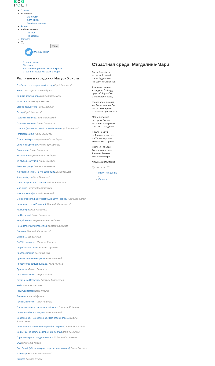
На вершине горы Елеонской (32, 204)
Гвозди (20, 112)
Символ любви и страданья (31, 312)
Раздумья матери (26, 291)
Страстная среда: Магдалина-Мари (41, 71)
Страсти (102, 179)
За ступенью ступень (27, 161)
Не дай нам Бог (25, 220)
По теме (31, 32)
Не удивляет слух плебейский (32, 226)
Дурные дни (23, 150)
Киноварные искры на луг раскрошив (36, 172)
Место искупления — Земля (31, 182)
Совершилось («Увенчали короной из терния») (41, 326)
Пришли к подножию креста (31, 258)
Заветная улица (25, 166)
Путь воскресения (26, 274)
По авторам (33, 36)
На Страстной (24, 215)
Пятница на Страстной (28, 280)
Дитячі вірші (33, 20)
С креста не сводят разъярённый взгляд (37, 307)
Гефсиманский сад (27, 117)
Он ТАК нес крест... (26, 242)
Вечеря (20, 90)
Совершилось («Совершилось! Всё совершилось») (43, 318)
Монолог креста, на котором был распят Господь (42, 199)
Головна (25, 10)
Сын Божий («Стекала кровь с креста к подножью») (43, 348)
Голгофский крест (26, 139)
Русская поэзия (31, 62)
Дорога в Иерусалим (27, 144)
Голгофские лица (25, 134)
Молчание (22, 188)
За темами (32, 16)
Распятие (21, 296)
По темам (28, 65)
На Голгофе (23, 209)
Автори (24, 26)
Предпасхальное (25, 253)
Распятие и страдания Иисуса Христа (42, 68)
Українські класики (36, 23)
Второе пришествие (27, 107)
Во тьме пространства (28, 96)
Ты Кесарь (22, 353)
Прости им (22, 269)
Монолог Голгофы (26, 193)
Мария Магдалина (107, 172)
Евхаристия (23, 155)
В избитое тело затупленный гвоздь (35, 85)
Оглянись (21, 231)
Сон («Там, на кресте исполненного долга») (39, 332)
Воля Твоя (22, 101)
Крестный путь (24, 177)
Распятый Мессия (26, 301)
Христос (21, 359)
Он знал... (22, 236)
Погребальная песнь (27, 247)
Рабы (19, 285)
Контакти (25, 39)
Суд (19, 342)
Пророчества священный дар (32, 264)
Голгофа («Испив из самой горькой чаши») (39, 128)
